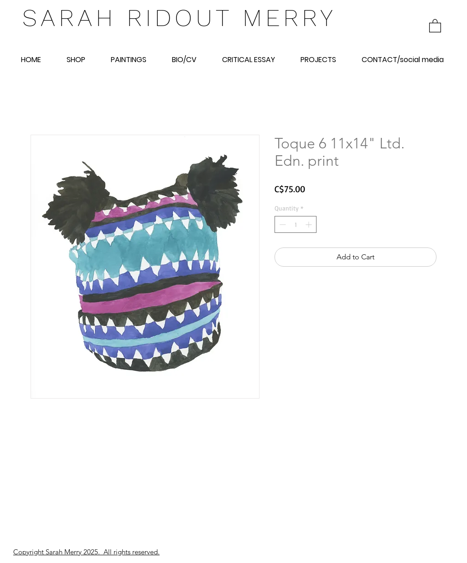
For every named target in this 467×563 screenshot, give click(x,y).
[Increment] (309, 224)
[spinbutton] (295, 224)
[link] (435, 25)
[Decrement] (281, 224)
